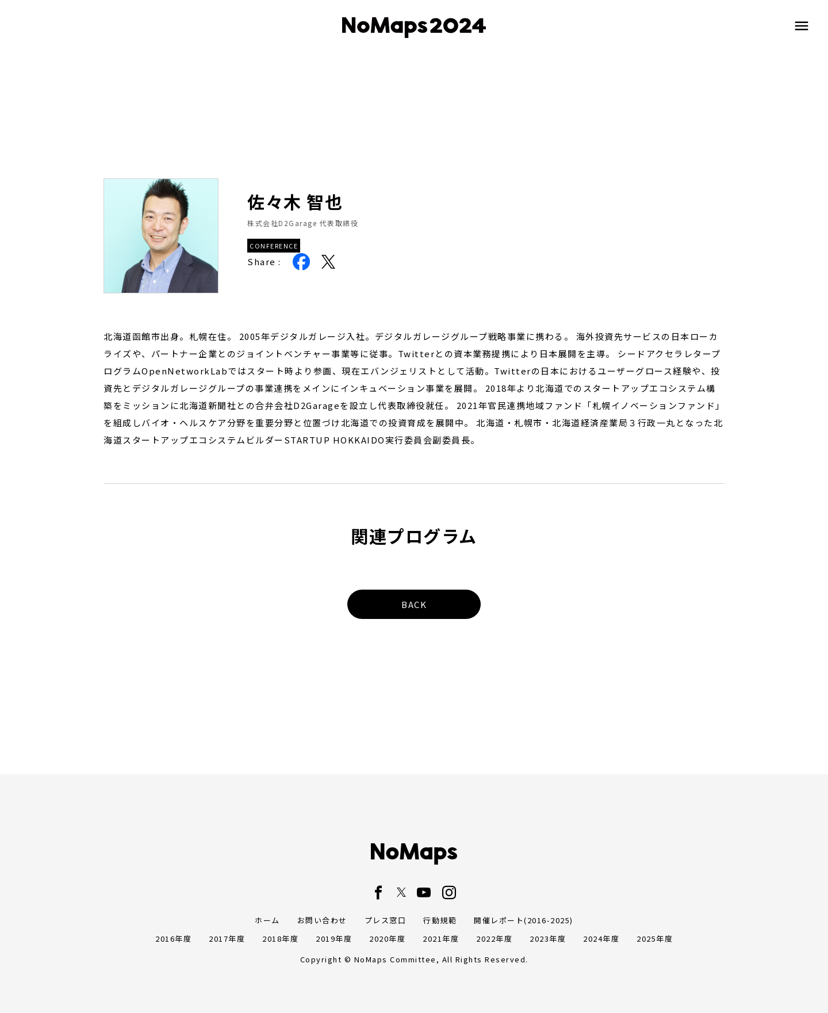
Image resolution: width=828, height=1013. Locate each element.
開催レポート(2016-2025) (523, 920)
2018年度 (280, 938)
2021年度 (441, 938)
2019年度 (334, 938)
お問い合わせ (322, 920)
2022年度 (494, 938)
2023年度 (548, 938)
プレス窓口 (386, 920)
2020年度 (387, 938)
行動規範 (440, 920)
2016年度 (173, 938)
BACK (414, 604)
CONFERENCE (274, 245)
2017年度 (227, 938)
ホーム (267, 920)
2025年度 (655, 938)
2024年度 (601, 938)
